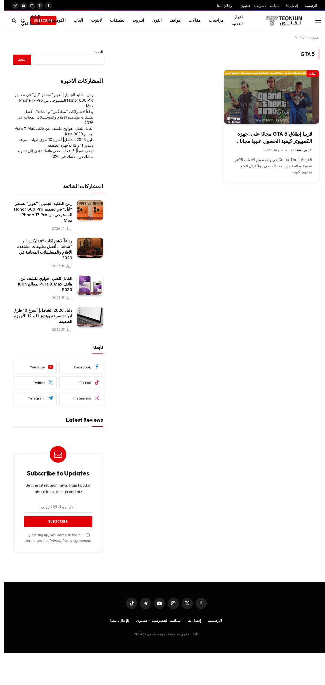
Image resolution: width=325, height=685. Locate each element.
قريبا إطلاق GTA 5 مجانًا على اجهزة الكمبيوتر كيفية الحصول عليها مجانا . (270, 137)
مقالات (191, 20)
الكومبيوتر (53, 20)
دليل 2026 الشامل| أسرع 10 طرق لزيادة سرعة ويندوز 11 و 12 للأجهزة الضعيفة (39, 316)
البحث (94, 52)
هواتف (171, 20)
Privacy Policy (57, 541)
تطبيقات (113, 20)
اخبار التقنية (233, 20)
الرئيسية (307, 5)
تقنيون (311, 37)
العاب (74, 20)
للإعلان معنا (221, 5)
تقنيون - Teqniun (296, 150)
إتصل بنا (288, 5)
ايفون (153, 20)
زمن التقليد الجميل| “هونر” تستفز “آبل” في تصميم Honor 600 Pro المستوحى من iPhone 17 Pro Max (50, 100)
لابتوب (92, 20)
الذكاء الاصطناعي (26, 20)
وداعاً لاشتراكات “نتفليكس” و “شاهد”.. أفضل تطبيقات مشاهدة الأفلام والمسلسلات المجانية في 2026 (52, 117)
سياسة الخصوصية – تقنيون (256, 5)
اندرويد (134, 20)
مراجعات (212, 20)
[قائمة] (314, 20)
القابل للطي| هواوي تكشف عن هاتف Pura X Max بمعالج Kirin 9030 (41, 284)
